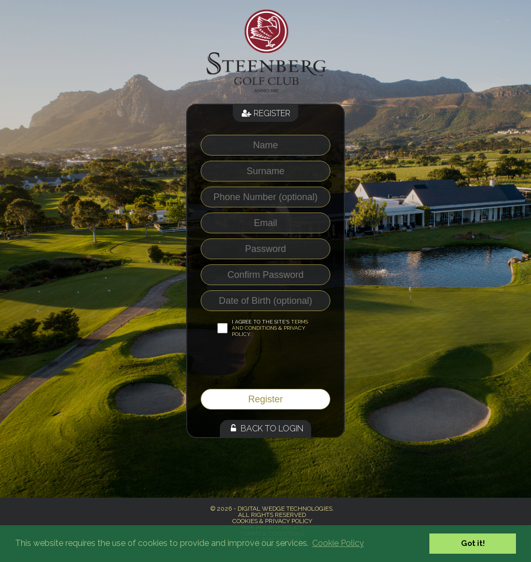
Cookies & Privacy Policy (272, 521)
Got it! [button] (473, 543)
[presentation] (268, 366)
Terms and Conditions (270, 325)
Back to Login (265, 428)
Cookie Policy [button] (338, 543)
